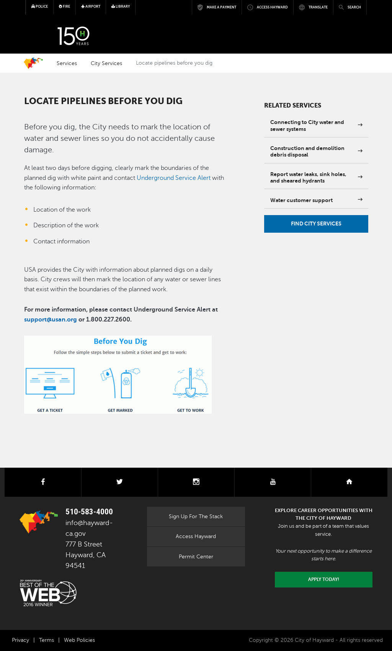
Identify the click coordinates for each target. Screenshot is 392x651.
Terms (46, 640)
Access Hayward (196, 536)
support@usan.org (50, 319)
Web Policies (79, 640)
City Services (106, 63)
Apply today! (323, 579)
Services (67, 63)
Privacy (20, 640)
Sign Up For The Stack (196, 516)
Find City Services (316, 223)
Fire (64, 6)
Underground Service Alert (174, 178)
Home (33, 63)
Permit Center (196, 556)
